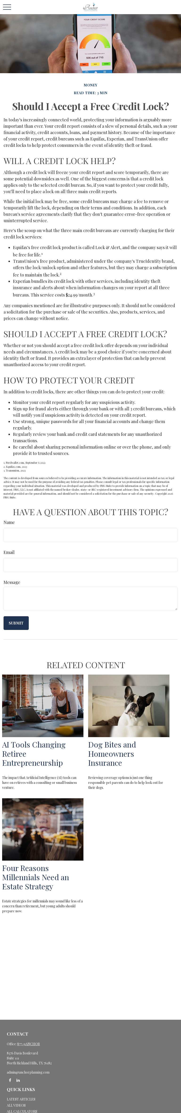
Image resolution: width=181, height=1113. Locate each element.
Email (9, 552)
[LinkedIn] (18, 1080)
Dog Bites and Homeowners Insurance (112, 753)
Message (12, 582)
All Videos (16, 1105)
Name (9, 522)
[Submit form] (16, 623)
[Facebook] (10, 1080)
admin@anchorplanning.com (28, 1072)
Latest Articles (21, 1099)
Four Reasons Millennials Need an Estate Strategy (35, 877)
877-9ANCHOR (28, 1044)
